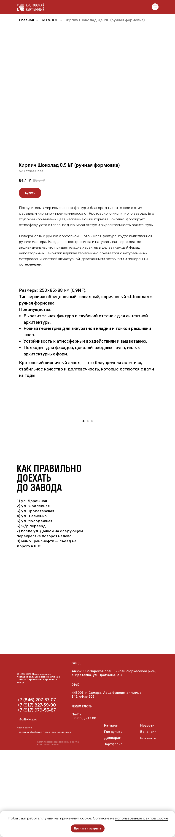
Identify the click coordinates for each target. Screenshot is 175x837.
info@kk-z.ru (27, 806)
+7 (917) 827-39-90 (36, 792)
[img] (36, 776)
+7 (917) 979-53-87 (36, 797)
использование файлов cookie (141, 818)
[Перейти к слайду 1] (83, 508)
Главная (26, 20)
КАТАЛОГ (49, 20)
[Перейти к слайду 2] (88, 508)
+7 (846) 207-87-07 (36, 787)
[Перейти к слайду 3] (92, 508)
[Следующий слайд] (168, 458)
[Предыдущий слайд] (6, 458)
